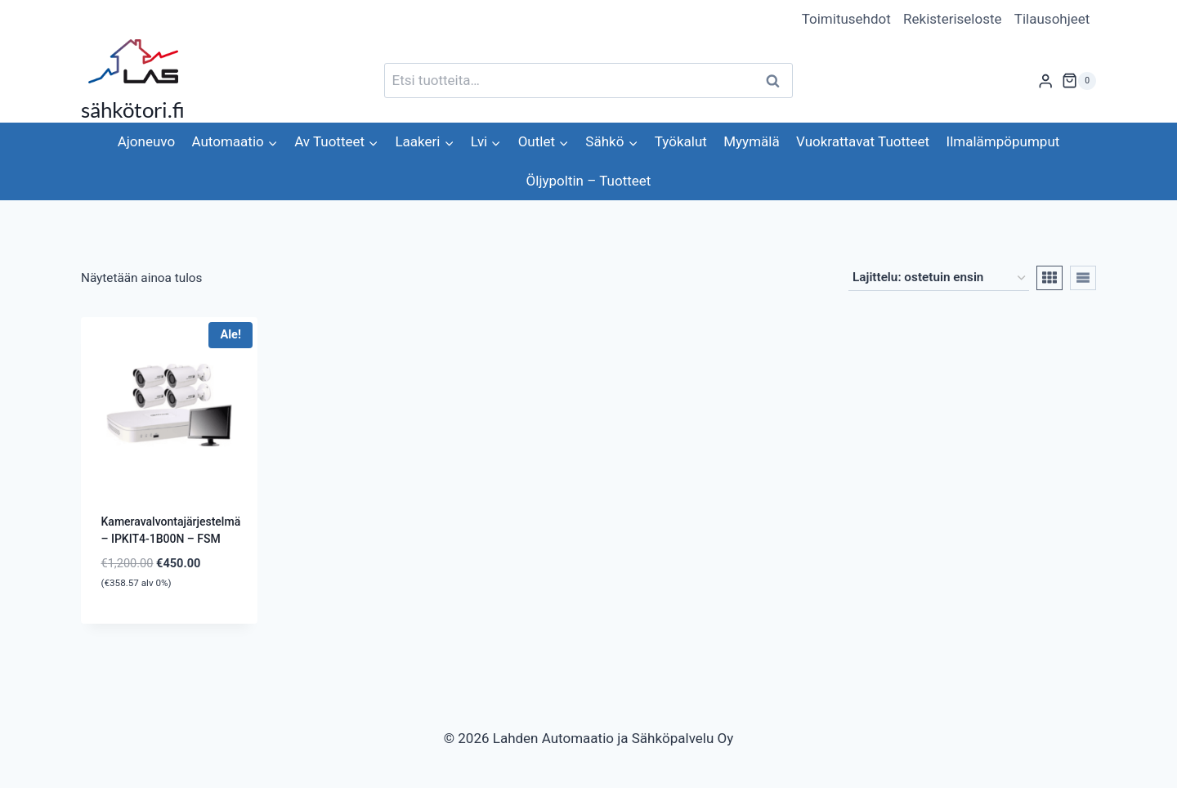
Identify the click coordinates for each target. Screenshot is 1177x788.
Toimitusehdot (846, 19)
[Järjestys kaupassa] (938, 278)
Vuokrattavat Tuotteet (862, 141)
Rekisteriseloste (952, 19)
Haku (777, 80)
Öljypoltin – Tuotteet (588, 180)
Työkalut (681, 141)
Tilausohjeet (1052, 19)
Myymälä (751, 141)
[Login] (1045, 80)
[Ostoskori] (1079, 81)
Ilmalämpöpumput (1003, 141)
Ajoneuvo (146, 141)
